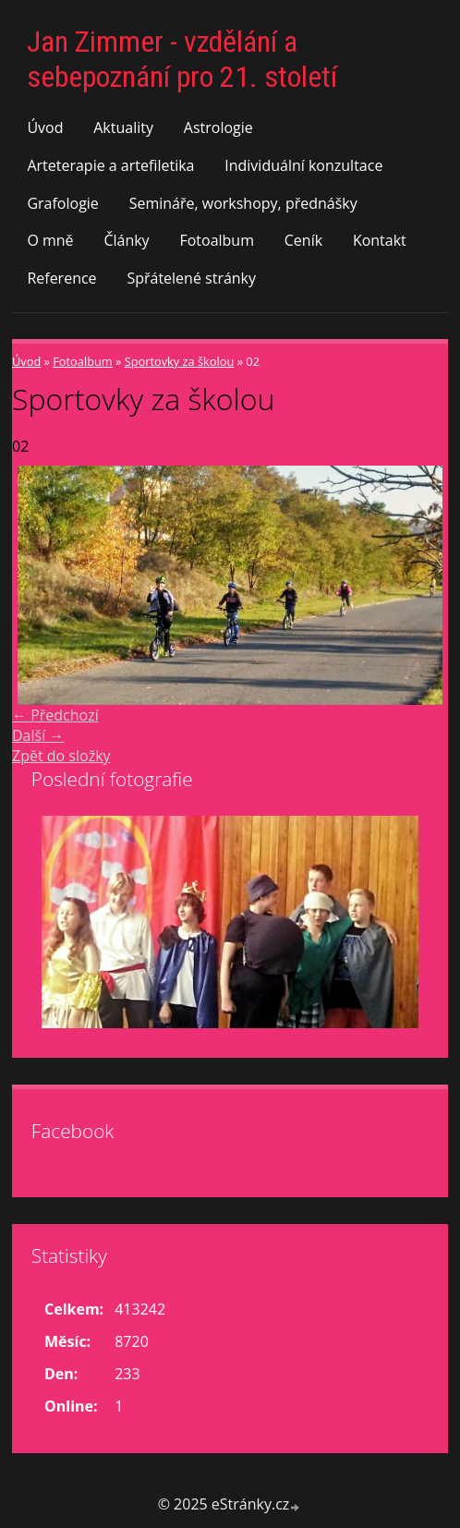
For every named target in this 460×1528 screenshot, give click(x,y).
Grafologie (62, 203)
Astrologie (218, 127)
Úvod (45, 127)
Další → (38, 735)
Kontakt (379, 240)
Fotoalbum (216, 240)
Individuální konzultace (303, 165)
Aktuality (123, 127)
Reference (61, 278)
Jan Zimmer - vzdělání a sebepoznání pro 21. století (182, 59)
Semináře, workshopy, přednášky (243, 203)
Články (126, 240)
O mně (50, 240)
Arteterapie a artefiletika (110, 165)
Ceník (303, 240)
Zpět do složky (61, 756)
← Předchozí (55, 715)
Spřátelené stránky (191, 278)
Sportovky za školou (180, 361)
